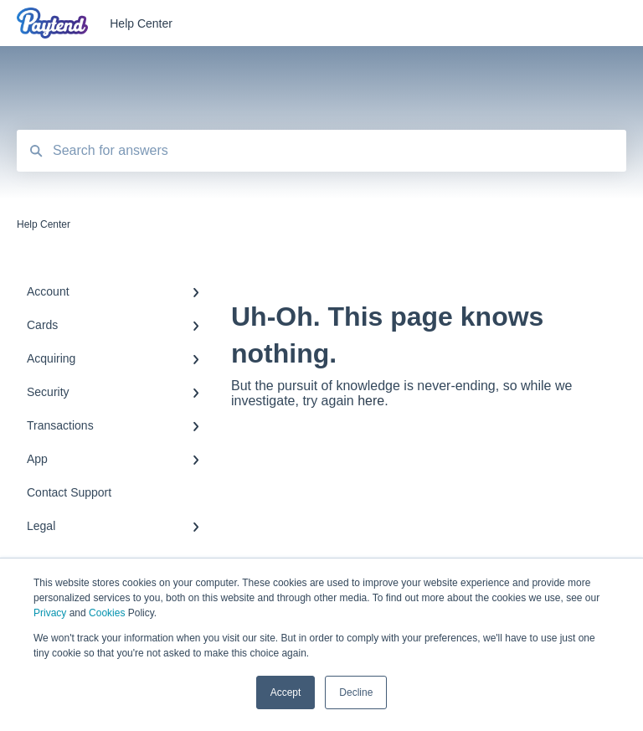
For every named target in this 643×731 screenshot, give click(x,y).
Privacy (49, 613)
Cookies (107, 613)
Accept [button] (285, 692)
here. (373, 401)
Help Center (141, 23)
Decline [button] (356, 692)
